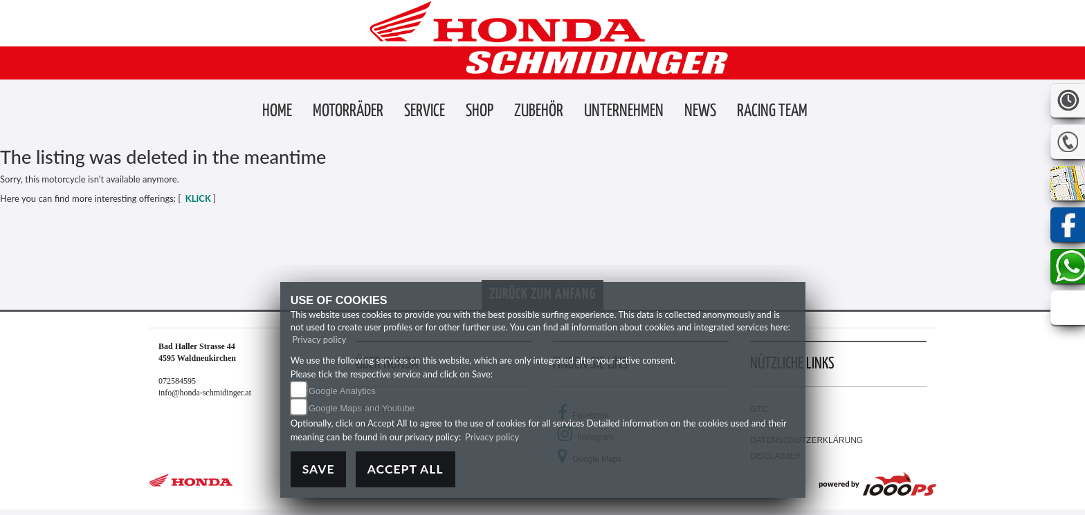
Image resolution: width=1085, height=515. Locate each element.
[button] (348, 112)
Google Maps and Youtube (361, 408)
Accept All (405, 469)
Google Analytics (342, 391)
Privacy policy (319, 339)
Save (318, 469)
